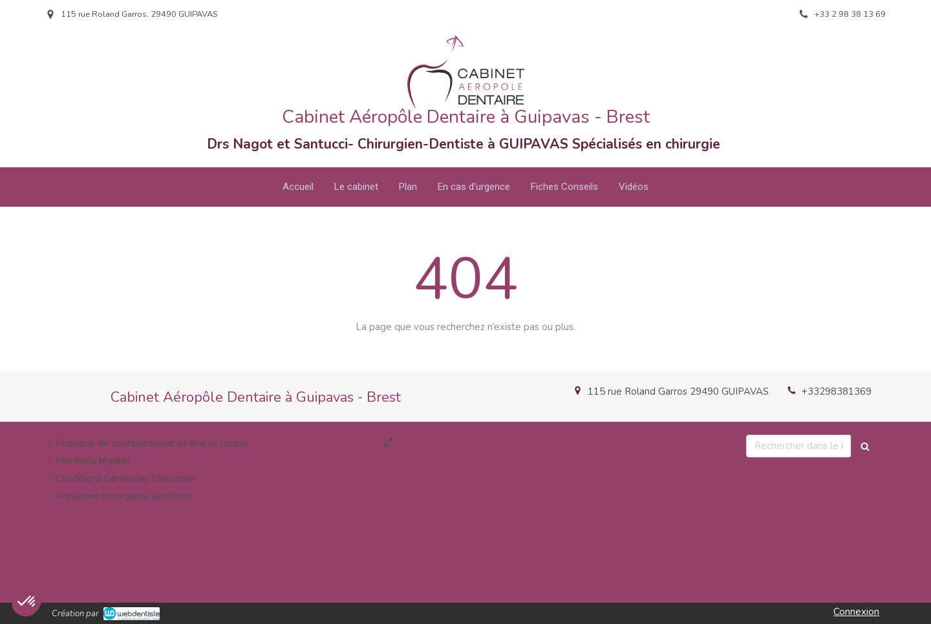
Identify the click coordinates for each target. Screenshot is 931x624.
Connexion (856, 611)
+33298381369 (837, 391)
